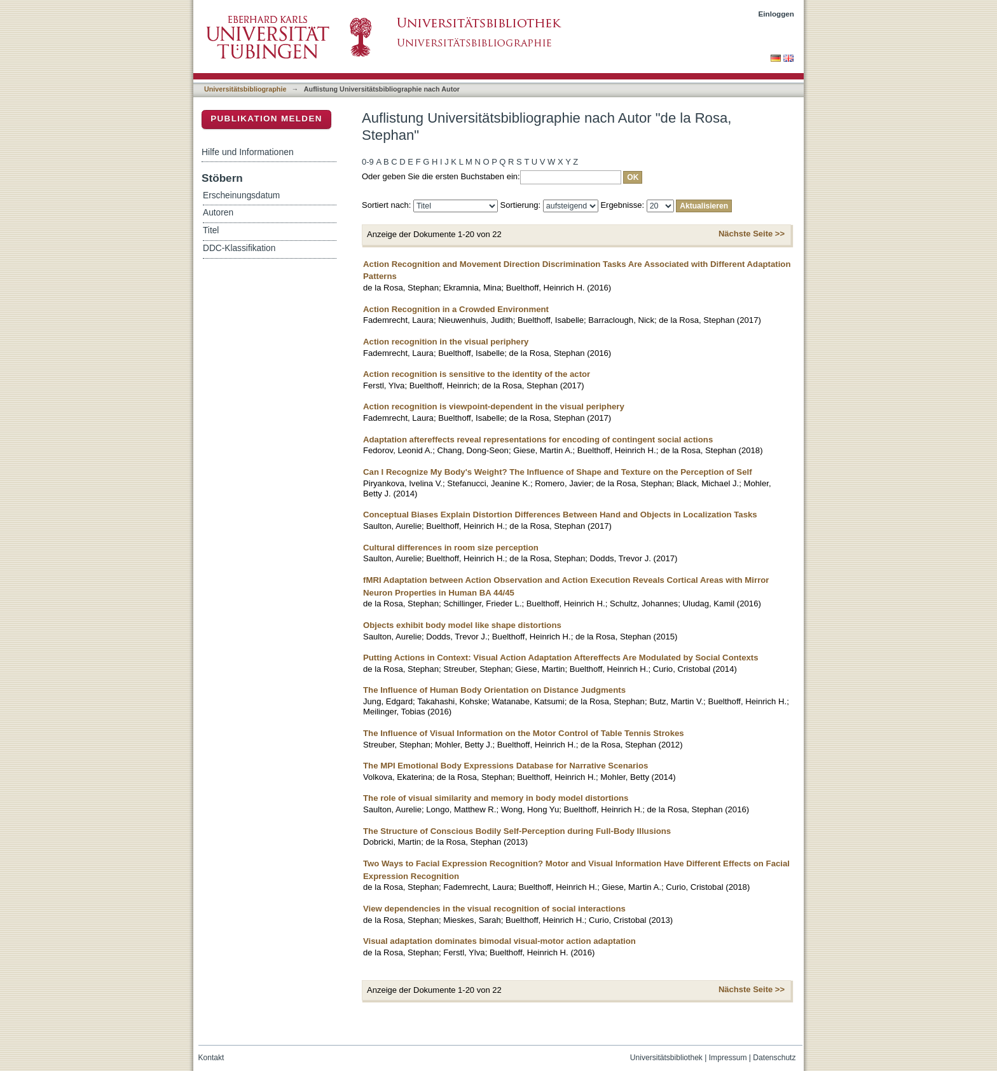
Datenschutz (774, 1057)
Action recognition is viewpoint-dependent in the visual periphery (493, 406)
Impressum (728, 1057)
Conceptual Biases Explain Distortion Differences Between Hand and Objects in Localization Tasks (560, 514)
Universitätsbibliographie (245, 89)
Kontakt (211, 1057)
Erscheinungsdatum (241, 195)
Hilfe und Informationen (248, 152)
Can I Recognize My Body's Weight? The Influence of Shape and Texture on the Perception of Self (557, 472)
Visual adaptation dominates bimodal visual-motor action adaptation (499, 941)
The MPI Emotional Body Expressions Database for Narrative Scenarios (505, 765)
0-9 (368, 162)
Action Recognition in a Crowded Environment (456, 309)
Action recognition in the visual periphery (445, 341)
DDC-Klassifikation (239, 248)
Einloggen (777, 14)
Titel (211, 230)
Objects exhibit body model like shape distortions (462, 625)
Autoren (218, 212)
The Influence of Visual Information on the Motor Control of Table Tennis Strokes (523, 733)
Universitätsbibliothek (666, 1057)
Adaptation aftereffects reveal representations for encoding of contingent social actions (538, 439)
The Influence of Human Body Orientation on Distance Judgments (494, 690)
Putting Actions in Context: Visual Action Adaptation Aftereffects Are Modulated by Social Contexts (561, 657)
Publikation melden (266, 118)
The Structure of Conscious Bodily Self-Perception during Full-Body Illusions (517, 831)
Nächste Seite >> (752, 233)
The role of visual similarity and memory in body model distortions (495, 798)
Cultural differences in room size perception (451, 547)
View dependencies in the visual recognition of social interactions (494, 908)
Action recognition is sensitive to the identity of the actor (476, 374)
